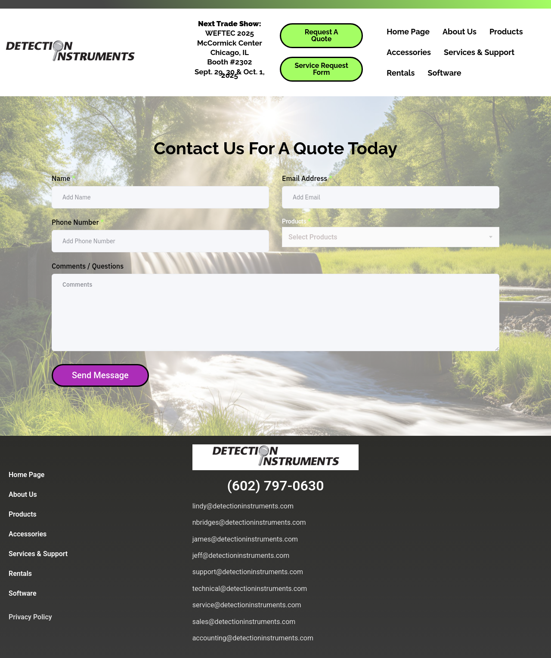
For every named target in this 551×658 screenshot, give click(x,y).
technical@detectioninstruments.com (249, 589)
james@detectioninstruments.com (245, 539)
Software (444, 72)
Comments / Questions (88, 266)
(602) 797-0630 (275, 485)
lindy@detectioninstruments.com (243, 506)
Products (506, 31)
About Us (460, 31)
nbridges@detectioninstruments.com (249, 522)
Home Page (408, 31)
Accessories (409, 52)
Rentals (401, 72)
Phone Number (78, 222)
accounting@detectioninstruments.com (252, 638)
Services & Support (479, 52)
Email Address (307, 178)
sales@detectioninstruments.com (244, 622)
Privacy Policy (30, 617)
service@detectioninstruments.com (246, 605)
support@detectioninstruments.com (247, 572)
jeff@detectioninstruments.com (241, 555)
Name (63, 178)
